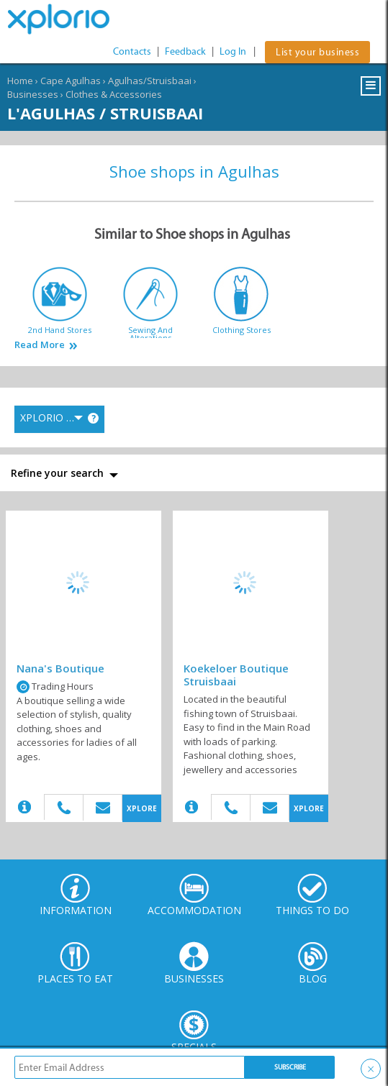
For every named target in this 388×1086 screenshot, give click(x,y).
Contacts (132, 51)
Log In (233, 51)
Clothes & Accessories (114, 94)
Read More (39, 345)
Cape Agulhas (70, 80)
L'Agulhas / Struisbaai (105, 113)
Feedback (185, 51)
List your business (317, 52)
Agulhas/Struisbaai (149, 80)
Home (20, 80)
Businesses (32, 94)
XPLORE (142, 808)
